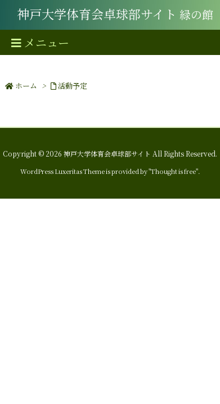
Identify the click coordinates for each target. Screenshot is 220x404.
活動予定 (72, 85)
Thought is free (173, 171)
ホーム (26, 85)
